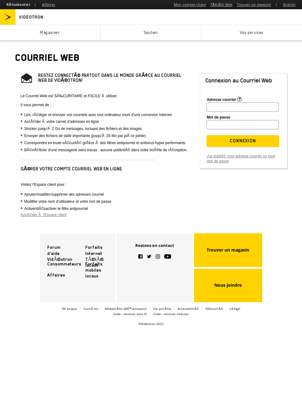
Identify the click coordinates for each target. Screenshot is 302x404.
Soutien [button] (151, 32)
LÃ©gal (234, 308)
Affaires (48, 4)
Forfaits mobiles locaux (94, 269)
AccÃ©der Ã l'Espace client (44, 215)
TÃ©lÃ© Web (221, 4)
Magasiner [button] (50, 32)
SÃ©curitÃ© (214, 308)
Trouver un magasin (254, 4)
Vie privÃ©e (162, 308)
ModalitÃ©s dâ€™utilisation (126, 308)
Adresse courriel (221, 100)
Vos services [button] (251, 32)
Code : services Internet (171, 314)
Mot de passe (218, 117)
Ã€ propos (69, 308)
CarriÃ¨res (91, 308)
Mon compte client (190, 4)
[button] (243, 141)
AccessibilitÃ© (188, 308)
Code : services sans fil (130, 314)
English (289, 4)
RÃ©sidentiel (18, 4)
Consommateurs (64, 263)
